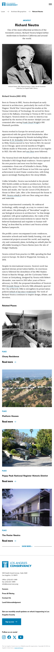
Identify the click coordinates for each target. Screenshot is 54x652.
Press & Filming (8, 593)
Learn (3, 11)
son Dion (30, 151)
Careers (5, 589)
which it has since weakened (22, 291)
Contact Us (6, 598)
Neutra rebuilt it (14, 195)
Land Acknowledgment (11, 602)
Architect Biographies (18, 11)
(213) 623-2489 (12, 580)
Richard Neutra (37, 11)
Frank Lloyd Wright (31, 122)
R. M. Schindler (16, 140)
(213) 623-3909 (10, 582)
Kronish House (13, 286)
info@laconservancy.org (10, 584)
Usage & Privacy (18, 648)
